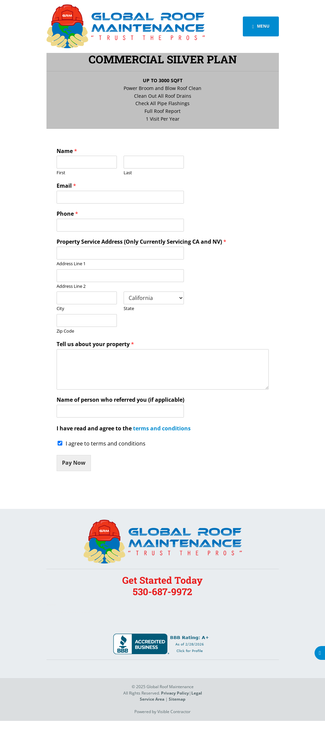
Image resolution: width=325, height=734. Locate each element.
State (129, 308)
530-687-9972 (162, 591)
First (61, 173)
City (60, 308)
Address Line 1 (71, 264)
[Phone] (120, 225)
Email (66, 185)
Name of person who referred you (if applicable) (120, 399)
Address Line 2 (71, 286)
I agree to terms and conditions (105, 443)
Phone (67, 213)
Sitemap (177, 699)
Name (67, 151)
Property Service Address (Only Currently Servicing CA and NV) (141, 241)
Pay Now (74, 462)
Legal (196, 693)
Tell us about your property (95, 344)
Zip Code (65, 331)
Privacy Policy (175, 693)
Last (128, 173)
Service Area (152, 699)
